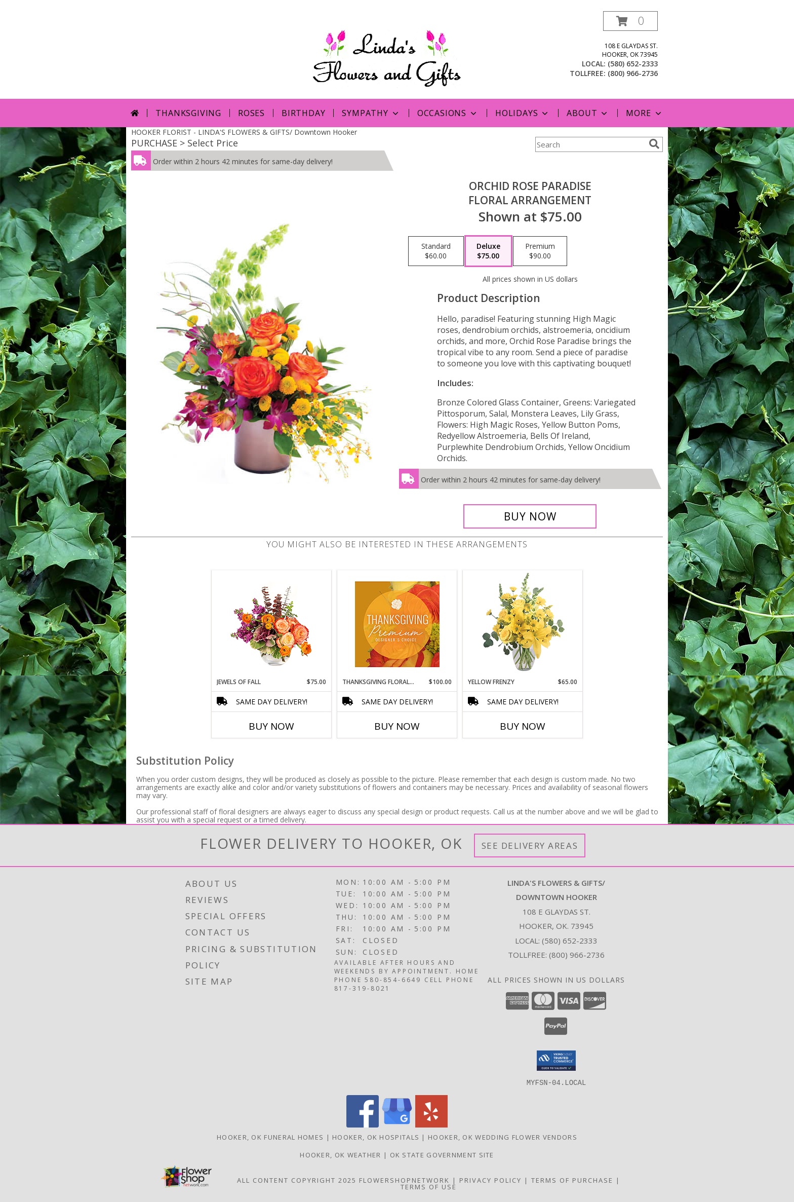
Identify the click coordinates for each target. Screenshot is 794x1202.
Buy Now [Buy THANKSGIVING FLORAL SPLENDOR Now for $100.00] (397, 726)
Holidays (522, 113)
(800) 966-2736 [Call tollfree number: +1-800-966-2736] (633, 73)
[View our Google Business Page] (397, 1124)
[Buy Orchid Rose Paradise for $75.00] (530, 516)
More (644, 113)
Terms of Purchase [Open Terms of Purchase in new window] (572, 1179)
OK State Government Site (442, 1154)
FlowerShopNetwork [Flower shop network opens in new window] (404, 1179)
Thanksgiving (188, 113)
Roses (251, 113)
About (588, 113)
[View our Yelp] (431, 1124)
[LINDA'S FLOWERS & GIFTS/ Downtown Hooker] (400, 55)
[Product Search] (590, 144)
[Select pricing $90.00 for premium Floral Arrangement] (540, 251)
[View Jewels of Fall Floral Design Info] (271, 624)
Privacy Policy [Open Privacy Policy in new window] (490, 1179)
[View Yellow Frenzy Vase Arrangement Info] (523, 624)
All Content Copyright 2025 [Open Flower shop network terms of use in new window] (296, 1179)
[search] (654, 143)
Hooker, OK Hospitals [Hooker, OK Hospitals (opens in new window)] (375, 1136)
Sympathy (371, 113)
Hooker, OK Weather (340, 1154)
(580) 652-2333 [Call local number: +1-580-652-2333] (633, 63)
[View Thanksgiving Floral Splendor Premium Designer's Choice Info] (397, 624)
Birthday (303, 113)
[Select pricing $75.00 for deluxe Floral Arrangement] (488, 251)
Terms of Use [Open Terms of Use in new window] (429, 1186)
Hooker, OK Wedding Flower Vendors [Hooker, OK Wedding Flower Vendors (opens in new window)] (502, 1136)
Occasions (448, 113)
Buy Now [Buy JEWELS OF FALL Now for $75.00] (271, 726)
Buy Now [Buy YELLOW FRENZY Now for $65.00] (522, 726)
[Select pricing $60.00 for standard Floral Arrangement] (436, 251)
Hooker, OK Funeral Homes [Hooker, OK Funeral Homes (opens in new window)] (270, 1136)
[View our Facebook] (362, 1124)
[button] (630, 21)
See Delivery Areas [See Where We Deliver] (530, 845)
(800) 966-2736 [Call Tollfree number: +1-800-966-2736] (577, 955)
